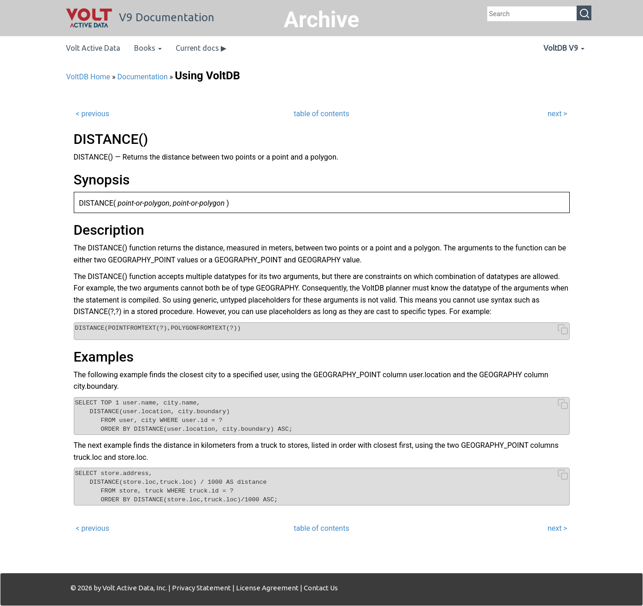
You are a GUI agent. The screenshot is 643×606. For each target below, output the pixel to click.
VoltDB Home (88, 76)
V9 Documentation (140, 17)
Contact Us (321, 588)
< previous (92, 113)
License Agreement (267, 588)
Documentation (143, 76)
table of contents (321, 113)
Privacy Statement (201, 588)
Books (148, 48)
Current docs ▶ (201, 48)
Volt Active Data (93, 48)
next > (557, 113)
